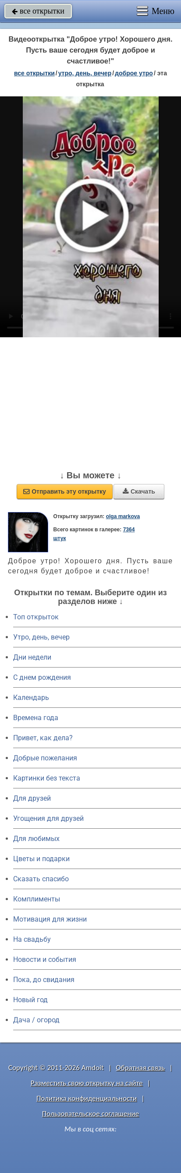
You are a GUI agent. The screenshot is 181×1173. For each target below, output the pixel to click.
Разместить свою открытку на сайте (87, 1083)
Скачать (139, 491)
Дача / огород (36, 1020)
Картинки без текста (46, 778)
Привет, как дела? (43, 738)
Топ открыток (36, 617)
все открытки (38, 11)
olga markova (123, 516)
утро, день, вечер (85, 73)
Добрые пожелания (45, 758)
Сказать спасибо (41, 879)
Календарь (31, 697)
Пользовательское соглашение (90, 1113)
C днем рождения (42, 677)
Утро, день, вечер (41, 637)
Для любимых (36, 838)
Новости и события (44, 959)
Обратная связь (140, 1067)
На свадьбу (32, 939)
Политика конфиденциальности (86, 1098)
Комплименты (36, 899)
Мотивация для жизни (50, 919)
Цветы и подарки (41, 859)
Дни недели (32, 657)
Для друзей (32, 798)
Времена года (35, 718)
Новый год (30, 1000)
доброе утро (134, 73)
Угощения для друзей (48, 818)
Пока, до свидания (44, 979)
